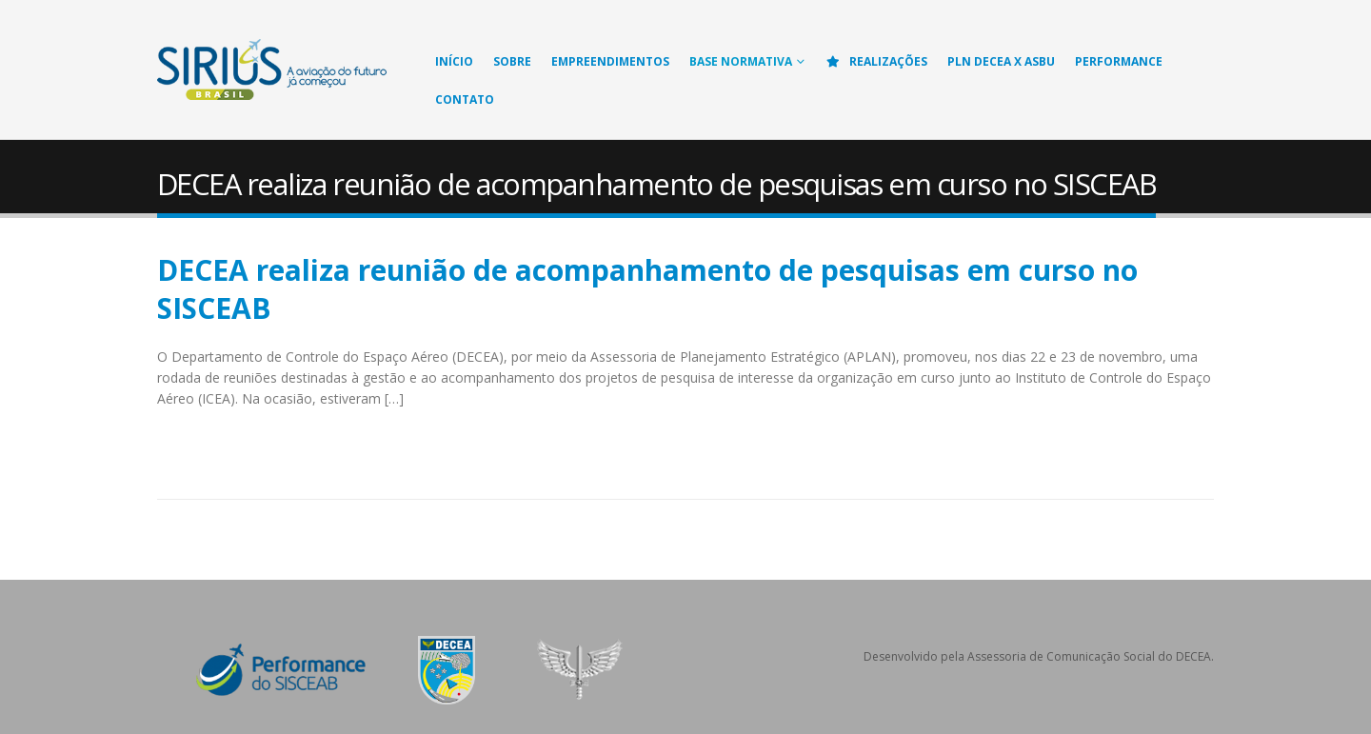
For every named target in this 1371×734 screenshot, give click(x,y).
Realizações (876, 61)
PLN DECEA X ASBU (1001, 61)
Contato (464, 99)
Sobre (512, 61)
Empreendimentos (610, 61)
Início (454, 61)
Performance (1118, 61)
